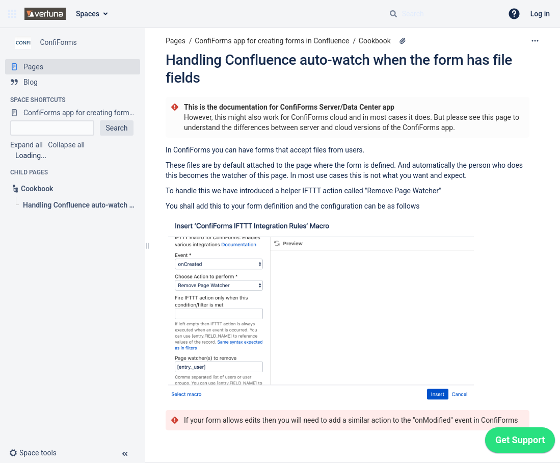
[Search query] (442, 14)
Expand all (26, 145)
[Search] (393, 14)
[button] (12, 14)
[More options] (535, 40)
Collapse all (66, 145)
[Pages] (72, 66)
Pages (175, 41)
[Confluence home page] (45, 14)
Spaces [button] (87, 14)
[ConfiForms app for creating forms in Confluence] (72, 112)
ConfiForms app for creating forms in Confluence (272, 41)
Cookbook (375, 41)
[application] (520, 442)
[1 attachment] (402, 41)
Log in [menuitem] (540, 14)
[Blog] (72, 82)
